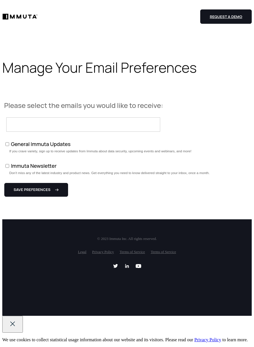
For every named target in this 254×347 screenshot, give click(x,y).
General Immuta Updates (41, 144)
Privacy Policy (103, 252)
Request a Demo (226, 16)
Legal (82, 252)
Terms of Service (132, 252)
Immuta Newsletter (34, 165)
